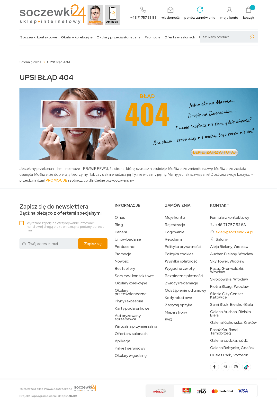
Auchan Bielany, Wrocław (231, 254)
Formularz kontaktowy (229, 217)
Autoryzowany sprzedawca (128, 317)
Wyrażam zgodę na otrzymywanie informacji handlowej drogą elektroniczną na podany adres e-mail (66, 226)
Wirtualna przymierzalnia (136, 326)
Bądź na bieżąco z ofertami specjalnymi (60, 209)
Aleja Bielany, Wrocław (229, 246)
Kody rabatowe (178, 297)
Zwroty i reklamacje (181, 283)
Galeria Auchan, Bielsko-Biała (231, 313)
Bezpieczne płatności (184, 275)
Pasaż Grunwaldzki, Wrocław (227, 270)
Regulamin (174, 239)
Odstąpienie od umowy (185, 290)
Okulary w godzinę (131, 355)
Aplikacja (122, 341)
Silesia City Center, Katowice (227, 295)
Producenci (124, 246)
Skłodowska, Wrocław (229, 279)
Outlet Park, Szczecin (229, 355)
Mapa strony (176, 312)
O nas (120, 217)
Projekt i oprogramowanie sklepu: (48, 396)
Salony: (222, 239)
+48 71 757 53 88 (230, 224)
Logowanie (175, 232)
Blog (119, 224)
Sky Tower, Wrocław (227, 261)
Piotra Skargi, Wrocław (229, 286)
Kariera (121, 232)
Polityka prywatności (183, 246)
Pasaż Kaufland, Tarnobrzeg (224, 331)
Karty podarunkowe (132, 308)
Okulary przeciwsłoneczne (118, 37)
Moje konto (175, 217)
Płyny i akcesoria (129, 301)
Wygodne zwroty (180, 268)
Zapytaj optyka (178, 305)
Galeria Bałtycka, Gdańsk (232, 347)
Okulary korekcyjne (76, 37)
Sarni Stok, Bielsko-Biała (231, 304)
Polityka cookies (179, 254)
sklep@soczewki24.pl (234, 232)
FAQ (168, 319)
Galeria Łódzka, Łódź (229, 340)
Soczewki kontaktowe (38, 37)
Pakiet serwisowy (130, 348)
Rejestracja (175, 224)
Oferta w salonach (180, 37)
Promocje (152, 37)
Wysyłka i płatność (181, 261)
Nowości (122, 261)
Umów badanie (128, 239)
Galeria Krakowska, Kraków (233, 322)
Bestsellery (125, 268)
